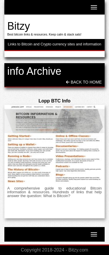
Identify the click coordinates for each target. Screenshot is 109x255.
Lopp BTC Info (54, 100)
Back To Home (84, 82)
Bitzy (18, 26)
